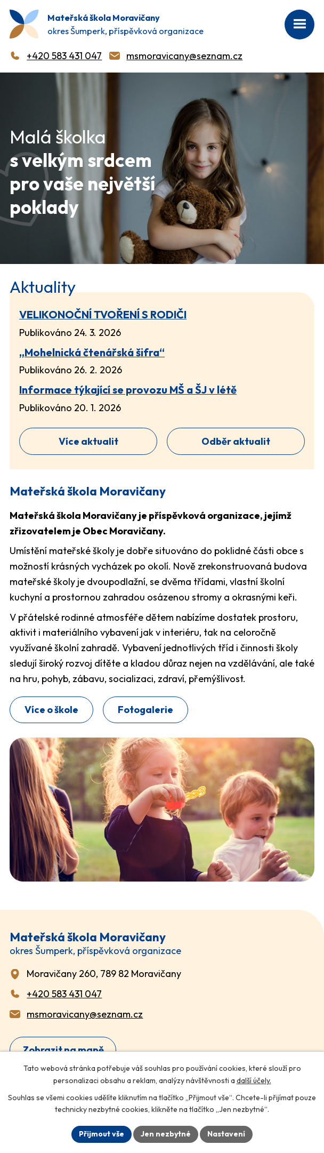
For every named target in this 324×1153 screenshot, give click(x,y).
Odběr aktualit (235, 441)
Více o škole (51, 709)
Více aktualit (88, 441)
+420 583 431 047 (64, 56)
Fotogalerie (145, 709)
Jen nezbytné (166, 1134)
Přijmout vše (101, 1134)
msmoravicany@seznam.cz (184, 56)
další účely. (254, 1080)
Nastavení (226, 1134)
